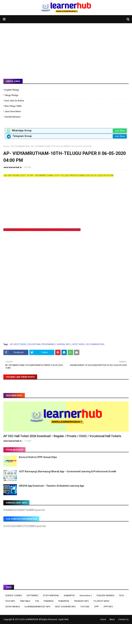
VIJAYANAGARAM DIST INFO (37, 606)
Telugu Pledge (11, 95)
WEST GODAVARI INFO (65, 606)
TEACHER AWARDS (105, 595)
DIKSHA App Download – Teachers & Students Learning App (51, 485)
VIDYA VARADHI (12, 606)
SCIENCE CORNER (13, 595)
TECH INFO (10, 601)
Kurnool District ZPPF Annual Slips (38, 457)
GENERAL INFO (63, 344)
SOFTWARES (32, 595)
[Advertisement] (66, 48)
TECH (121, 595)
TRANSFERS (63, 601)
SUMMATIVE (69, 595)
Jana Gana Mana (13, 111)
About (112, 619)
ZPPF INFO (108, 606)
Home (6, 146)
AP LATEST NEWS (18, 344)
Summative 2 (86, 595)
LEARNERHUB (31, 619)
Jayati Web (63, 619)
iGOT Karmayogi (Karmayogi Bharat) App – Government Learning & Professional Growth (67, 471)
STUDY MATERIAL (51, 595)
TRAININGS (48, 601)
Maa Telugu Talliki (13, 106)
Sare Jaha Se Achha (14, 100)
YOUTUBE (84, 606)
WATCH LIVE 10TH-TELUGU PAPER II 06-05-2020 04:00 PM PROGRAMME (42, 229)
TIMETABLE (25, 601)
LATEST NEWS (77, 344)
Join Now (119, 130)
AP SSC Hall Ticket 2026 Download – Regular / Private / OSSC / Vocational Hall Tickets (62, 436)
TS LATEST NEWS (101, 601)
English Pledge (12, 90)
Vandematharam (13, 117)
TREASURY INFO (81, 601)
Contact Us (123, 619)
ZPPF (96, 606)
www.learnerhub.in (13, 167)
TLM (37, 601)
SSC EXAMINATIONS (20, 146)
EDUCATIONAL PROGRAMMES (41, 344)
